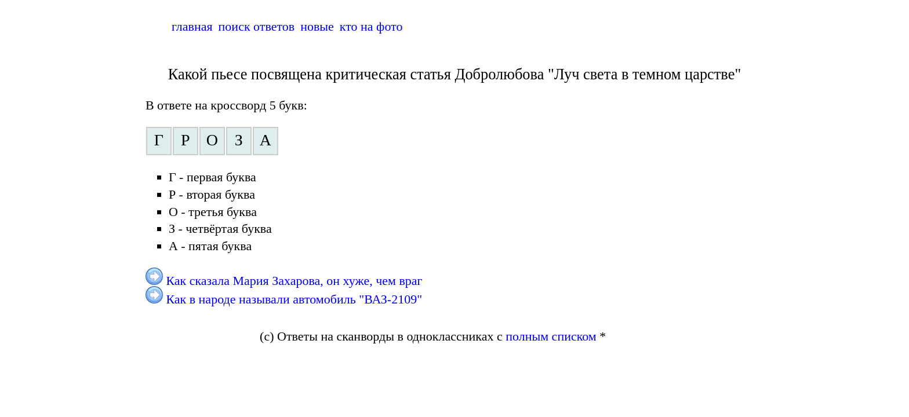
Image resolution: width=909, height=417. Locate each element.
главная (192, 26)
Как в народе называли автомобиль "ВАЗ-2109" (294, 299)
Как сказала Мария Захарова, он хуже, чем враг (294, 280)
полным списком (551, 336)
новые (317, 26)
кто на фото (371, 26)
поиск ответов (257, 26)
